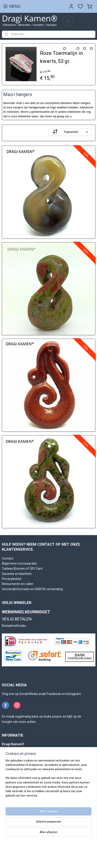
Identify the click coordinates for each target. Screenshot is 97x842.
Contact (7, 558)
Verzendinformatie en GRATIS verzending (32, 589)
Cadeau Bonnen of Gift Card (22, 568)
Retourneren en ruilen (17, 584)
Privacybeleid (11, 579)
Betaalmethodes (14, 625)
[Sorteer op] (70, 132)
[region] (48, 780)
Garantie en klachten (17, 574)
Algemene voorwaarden (19, 563)
